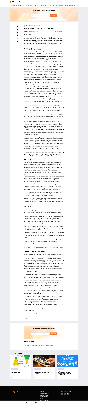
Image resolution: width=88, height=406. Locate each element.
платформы (27, 318)
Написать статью (64, 1)
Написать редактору (44, 400)
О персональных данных (44, 393)
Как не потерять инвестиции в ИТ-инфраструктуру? (19, 371)
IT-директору (21, 5)
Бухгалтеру (52, 5)
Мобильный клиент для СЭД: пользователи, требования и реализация (41, 372)
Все (13, 5)
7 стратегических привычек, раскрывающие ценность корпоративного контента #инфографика (65, 372)
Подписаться (53, 15)
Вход (71, 1)
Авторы (41, 398)
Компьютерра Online (34, 313)
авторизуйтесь (41, 345)
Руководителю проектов (31, 5)
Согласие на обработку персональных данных (44, 396)
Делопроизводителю (43, 5)
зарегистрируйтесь (49, 345)
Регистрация (75, 1)
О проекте (42, 391)
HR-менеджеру (59, 5)
